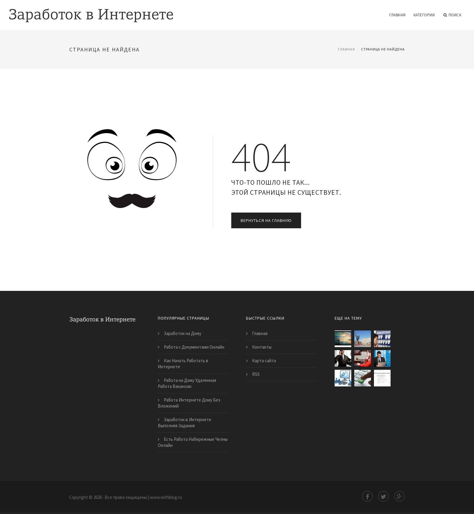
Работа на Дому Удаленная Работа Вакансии (187, 383)
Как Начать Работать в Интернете (183, 363)
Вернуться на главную (266, 220)
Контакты (261, 347)
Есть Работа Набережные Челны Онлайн (193, 442)
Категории (424, 15)
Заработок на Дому (182, 333)
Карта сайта (264, 360)
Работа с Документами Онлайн (194, 347)
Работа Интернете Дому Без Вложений (189, 403)
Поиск (452, 15)
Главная (397, 15)
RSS (256, 374)
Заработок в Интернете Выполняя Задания (184, 422)
